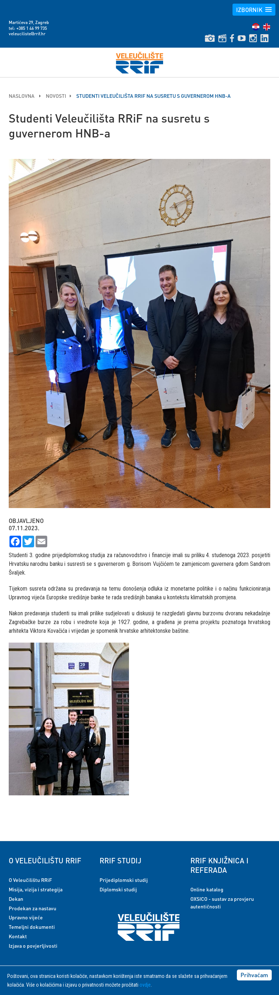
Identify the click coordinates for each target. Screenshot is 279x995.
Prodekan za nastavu (32, 908)
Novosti (56, 95)
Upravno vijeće (26, 917)
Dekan (16, 898)
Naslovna (22, 95)
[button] (253, 10)
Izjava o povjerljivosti (33, 945)
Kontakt (18, 936)
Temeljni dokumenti (32, 926)
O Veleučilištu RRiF (30, 879)
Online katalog (206, 889)
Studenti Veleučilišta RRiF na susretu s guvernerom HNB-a (153, 95)
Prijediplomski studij (124, 879)
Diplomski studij (118, 889)
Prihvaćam (254, 975)
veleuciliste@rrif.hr (27, 33)
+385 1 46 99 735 (31, 28)
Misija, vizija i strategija (35, 889)
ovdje (145, 985)
